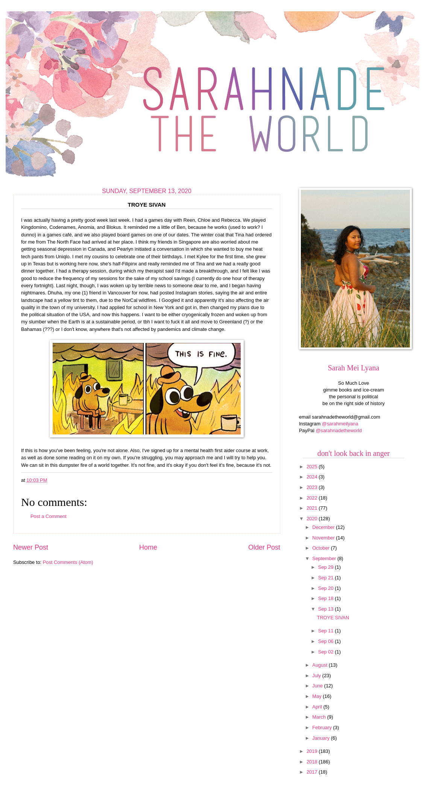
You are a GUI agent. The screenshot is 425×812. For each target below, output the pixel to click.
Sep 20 (326, 588)
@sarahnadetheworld (339, 430)
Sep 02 (326, 652)
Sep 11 (326, 631)
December (324, 527)
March (319, 717)
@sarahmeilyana (340, 424)
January (321, 738)
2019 (313, 751)
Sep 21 (326, 577)
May (317, 696)
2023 (313, 487)
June (318, 686)
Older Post (264, 547)
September (324, 558)
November (324, 538)
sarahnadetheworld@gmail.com (346, 417)
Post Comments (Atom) (68, 562)
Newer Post (30, 547)
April (317, 707)
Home (148, 547)
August (320, 665)
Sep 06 (326, 641)
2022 (313, 498)
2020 (313, 518)
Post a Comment (48, 516)
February (322, 727)
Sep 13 (326, 609)
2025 (313, 466)
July (317, 675)
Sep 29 (326, 567)
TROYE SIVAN (333, 617)
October (321, 548)
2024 (313, 477)
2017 (313, 772)
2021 (313, 508)
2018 (313, 762)
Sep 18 (326, 598)
